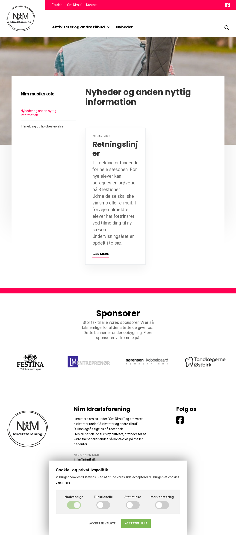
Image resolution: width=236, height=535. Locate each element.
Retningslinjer (115, 148)
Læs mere (100, 254)
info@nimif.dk (85, 460)
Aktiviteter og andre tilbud (80, 27)
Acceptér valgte (102, 523)
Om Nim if (74, 5)
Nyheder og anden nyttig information (38, 113)
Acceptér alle (136, 523)
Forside (57, 5)
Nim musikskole (37, 94)
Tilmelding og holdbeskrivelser (43, 126)
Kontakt (91, 5)
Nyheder (124, 27)
